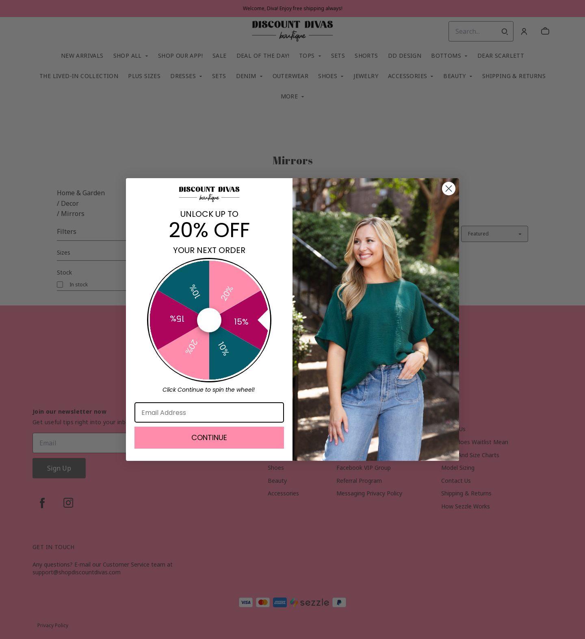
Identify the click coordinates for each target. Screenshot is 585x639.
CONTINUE (209, 437)
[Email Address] (209, 412)
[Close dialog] (449, 188)
